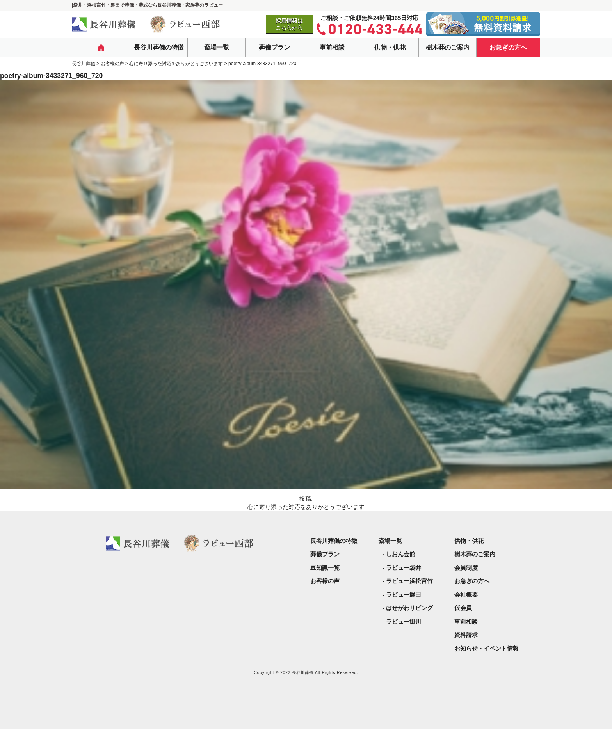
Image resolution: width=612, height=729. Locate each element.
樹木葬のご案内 (448, 47)
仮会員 (463, 608)
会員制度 (466, 567)
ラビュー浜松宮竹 (409, 581)
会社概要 (466, 594)
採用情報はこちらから (289, 24)
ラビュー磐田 (403, 594)
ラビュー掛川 (403, 621)
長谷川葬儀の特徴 (159, 47)
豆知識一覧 (325, 567)
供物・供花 (390, 47)
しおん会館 (400, 554)
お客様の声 (325, 581)
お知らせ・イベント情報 (486, 648)
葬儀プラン (274, 47)
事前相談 (332, 47)
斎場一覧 (216, 47)
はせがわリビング (409, 608)
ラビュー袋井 (403, 567)
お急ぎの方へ (508, 47)
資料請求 (466, 634)
